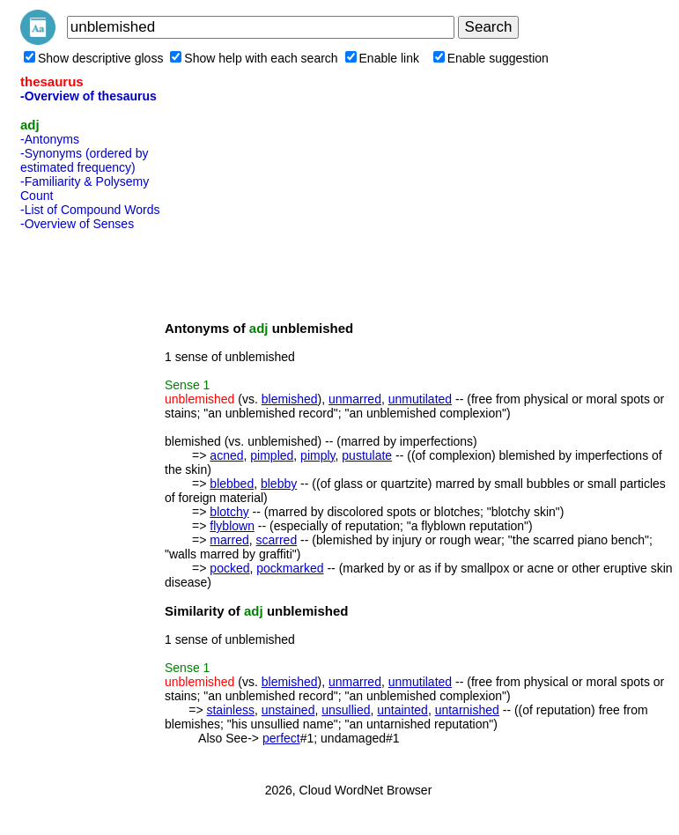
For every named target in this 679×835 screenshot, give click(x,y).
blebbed (232, 484)
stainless (230, 710)
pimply (317, 455)
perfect (281, 738)
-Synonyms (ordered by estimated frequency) (84, 160)
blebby (279, 484)
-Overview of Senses (77, 224)
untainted (402, 710)
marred (229, 540)
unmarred (354, 399)
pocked (229, 568)
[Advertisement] (90, 501)
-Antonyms (49, 139)
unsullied (345, 710)
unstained (288, 710)
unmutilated (420, 399)
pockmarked (289, 568)
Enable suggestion (491, 58)
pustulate (367, 455)
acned (226, 455)
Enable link (382, 58)
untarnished (467, 710)
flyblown (232, 526)
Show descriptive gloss (93, 58)
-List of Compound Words (89, 210)
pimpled (271, 455)
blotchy (229, 512)
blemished (290, 399)
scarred (277, 540)
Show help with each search (253, 58)
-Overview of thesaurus (88, 96)
